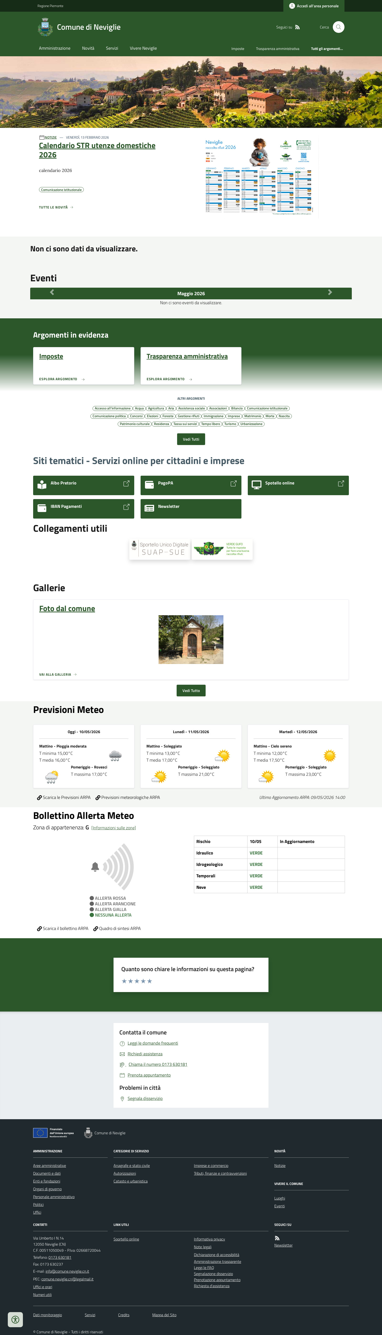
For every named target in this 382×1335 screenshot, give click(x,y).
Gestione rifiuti (188, 416)
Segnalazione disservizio (213, 1274)
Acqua (139, 408)
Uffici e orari (42, 1287)
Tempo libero (210, 424)
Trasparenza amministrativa (277, 48)
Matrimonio (252, 416)
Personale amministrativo (54, 1197)
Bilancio (237, 408)
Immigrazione (213, 416)
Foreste (167, 416)
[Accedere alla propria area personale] (313, 6)
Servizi (112, 48)
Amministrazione (54, 48)
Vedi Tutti (191, 439)
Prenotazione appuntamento (217, 1280)
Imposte (237, 48)
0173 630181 (59, 1257)
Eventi (279, 1206)
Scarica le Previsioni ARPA (64, 797)
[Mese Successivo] (330, 292)
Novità (88, 48)
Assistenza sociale (191, 408)
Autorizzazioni (125, 1173)
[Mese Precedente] (51, 292)
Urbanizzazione (251, 424)
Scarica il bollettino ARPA (62, 928)
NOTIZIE (51, 137)
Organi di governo (47, 1189)
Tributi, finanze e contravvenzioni (220, 1173)
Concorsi (136, 416)
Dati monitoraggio (47, 1315)
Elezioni (152, 416)
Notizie (280, 1165)
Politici (38, 1204)
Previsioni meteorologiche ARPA (128, 797)
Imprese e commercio (211, 1165)
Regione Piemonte (50, 5)
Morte (270, 416)
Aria (171, 408)
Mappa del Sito (164, 1315)
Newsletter (283, 1245)
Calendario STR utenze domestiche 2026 (97, 150)
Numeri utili (42, 1294)
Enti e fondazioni (46, 1181)
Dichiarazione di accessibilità (216, 1255)
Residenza (161, 424)
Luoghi (279, 1198)
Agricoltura (156, 408)
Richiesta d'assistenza (211, 1286)
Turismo (230, 424)
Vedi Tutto (191, 690)
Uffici (37, 1212)
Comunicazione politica (109, 416)
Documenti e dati (47, 1173)
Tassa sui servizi (185, 424)
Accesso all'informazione (113, 408)
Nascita (284, 416)
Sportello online (126, 1239)
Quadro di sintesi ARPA (117, 928)
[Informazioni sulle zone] (113, 827)
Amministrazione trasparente (217, 1261)
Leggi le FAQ (204, 1267)
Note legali (202, 1247)
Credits (123, 1315)
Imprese (234, 416)
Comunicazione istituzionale (267, 408)
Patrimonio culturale (135, 424)
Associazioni (218, 408)
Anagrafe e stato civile (132, 1165)
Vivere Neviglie (143, 48)
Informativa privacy (209, 1239)
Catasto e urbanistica (131, 1181)
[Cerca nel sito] (336, 27)
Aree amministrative (49, 1165)
